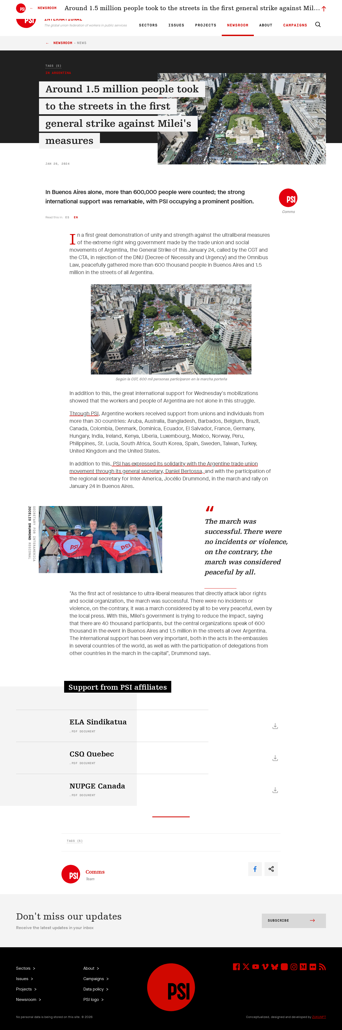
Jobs (240, 9)
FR (154, 9)
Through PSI (84, 413)
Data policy (94, 989)
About (266, 25)
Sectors (148, 25)
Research (185, 9)
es (67, 217)
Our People (224, 9)
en (76, 217)
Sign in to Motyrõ (296, 9)
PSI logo (91, 999)
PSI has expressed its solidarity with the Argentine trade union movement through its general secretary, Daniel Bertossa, (163, 467)
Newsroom (237, 25)
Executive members (263, 9)
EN (145, 9)
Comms (288, 211)
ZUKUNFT (319, 1017)
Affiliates (204, 9)
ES (163, 9)
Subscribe (291, 921)
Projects (205, 25)
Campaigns (295, 25)
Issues (176, 25)
